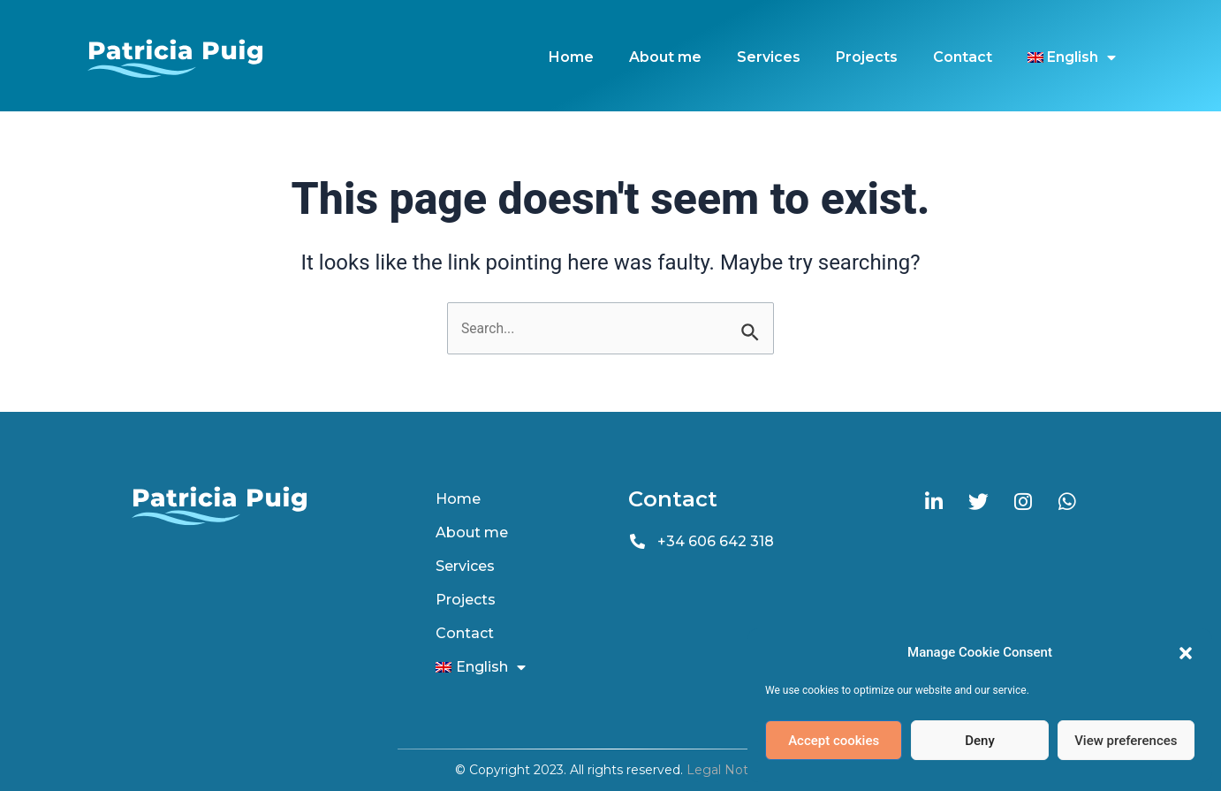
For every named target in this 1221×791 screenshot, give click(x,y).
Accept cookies (833, 741)
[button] (1185, 653)
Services (768, 57)
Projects (867, 57)
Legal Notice (726, 770)
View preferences (1125, 741)
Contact (962, 57)
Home (571, 57)
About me (665, 57)
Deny (980, 741)
